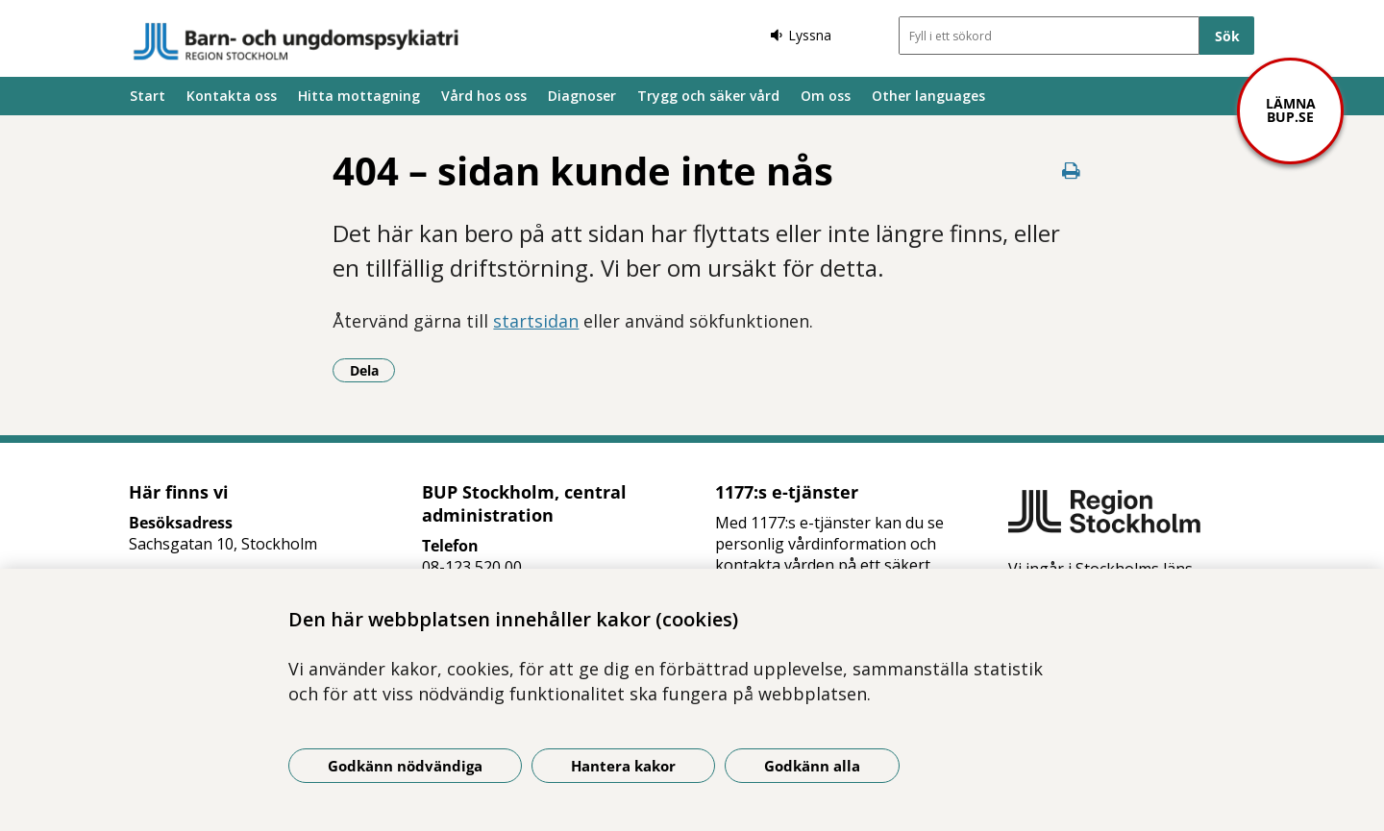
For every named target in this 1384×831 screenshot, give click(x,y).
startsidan (536, 320)
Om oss (826, 95)
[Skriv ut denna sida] (1071, 170)
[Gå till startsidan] (296, 41)
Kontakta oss (231, 95)
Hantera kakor (623, 765)
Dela (373, 369)
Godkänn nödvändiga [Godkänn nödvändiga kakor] (405, 765)
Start (147, 95)
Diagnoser (582, 95)
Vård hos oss (484, 95)
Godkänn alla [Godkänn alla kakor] (812, 765)
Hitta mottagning (359, 95)
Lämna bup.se (1291, 110)
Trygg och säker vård (708, 95)
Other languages (928, 95)
